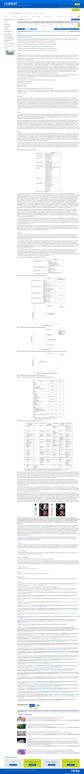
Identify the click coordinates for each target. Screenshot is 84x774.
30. (17, 688)
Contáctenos (6, 29)
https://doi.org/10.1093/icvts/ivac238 (39, 667)
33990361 (50, 663)
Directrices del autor (8, 35)
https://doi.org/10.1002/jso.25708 (33, 585)
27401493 (19, 675)
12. (17, 619)
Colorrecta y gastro (36, 16)
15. (17, 633)
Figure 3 (44, 222)
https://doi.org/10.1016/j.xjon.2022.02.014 (68, 601)
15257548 (60, 686)
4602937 (22, 697)
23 (77, 499)
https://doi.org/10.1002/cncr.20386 (38, 590)
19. (17, 648)
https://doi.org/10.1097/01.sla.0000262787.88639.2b (45, 634)
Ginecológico (70, 16)
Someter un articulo (8, 33)
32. (17, 694)
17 (77, 492)
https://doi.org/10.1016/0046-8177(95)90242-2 (63, 678)
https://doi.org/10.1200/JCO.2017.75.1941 (25, 625)
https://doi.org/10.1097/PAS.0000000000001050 (46, 700)
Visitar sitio (32, 764)
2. (17, 586)
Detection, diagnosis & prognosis (56, 710)
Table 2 (27, 204)
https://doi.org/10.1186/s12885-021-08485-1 (48, 670)
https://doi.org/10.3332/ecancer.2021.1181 (50, 727)
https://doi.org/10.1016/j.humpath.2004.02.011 (45, 686)
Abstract (70, 31)
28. (17, 681)
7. (17, 601)
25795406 (29, 646)
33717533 (74, 620)
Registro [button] (77, 4)
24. (17, 665)
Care (42, 710)
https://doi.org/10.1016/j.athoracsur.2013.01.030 (67, 613)
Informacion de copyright (9, 38)
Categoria (23, 24)
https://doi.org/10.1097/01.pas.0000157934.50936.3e (48, 689)
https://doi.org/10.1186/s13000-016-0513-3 (67, 673)
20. (17, 651)
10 (48, 255)
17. (17, 640)
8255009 (71, 670)
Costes (5, 22)
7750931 (19, 679)
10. (17, 613)
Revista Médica (16, 13)
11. (17, 616)
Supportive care (73, 710)
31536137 (45, 585)
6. (17, 598)
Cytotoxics (63, 710)
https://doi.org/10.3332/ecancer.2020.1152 (50, 734)
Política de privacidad (32, 770)
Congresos (36, 13)
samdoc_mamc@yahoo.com (25, 83)
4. (17, 592)
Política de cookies (17, 770)
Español (78, 0)
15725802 (22, 611)
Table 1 (18, 148)
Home (6, 13)
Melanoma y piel (48, 16)
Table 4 (34, 226)
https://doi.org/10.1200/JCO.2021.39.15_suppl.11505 (63, 657)
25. (17, 668)
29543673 (61, 700)
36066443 (52, 667)
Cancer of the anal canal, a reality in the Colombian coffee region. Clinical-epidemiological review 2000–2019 (49, 724)
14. (17, 627)
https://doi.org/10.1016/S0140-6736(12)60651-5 (53, 649)
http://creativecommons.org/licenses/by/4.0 (29, 91)
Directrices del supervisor (9, 45)
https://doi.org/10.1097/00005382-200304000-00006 (39, 682)
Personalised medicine (37, 710)
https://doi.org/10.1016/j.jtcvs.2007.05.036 (30, 606)
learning (26, 13)
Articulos (37, 21)
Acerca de (42, 13)
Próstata (14, 16)
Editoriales (48, 21)
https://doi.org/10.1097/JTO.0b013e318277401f (35, 596)
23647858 (22, 614)
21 (75, 495)
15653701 (59, 638)
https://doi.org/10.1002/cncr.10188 (72, 598)
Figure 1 (57, 219)
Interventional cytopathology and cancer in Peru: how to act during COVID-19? (47, 731)
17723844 (44, 606)
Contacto (6, 770)
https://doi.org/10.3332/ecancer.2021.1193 (50, 720)
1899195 (68, 634)
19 (61, 495)
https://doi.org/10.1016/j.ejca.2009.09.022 (25, 631)
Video (22, 13)
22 (45, 497)
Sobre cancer (51, 764)
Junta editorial (7, 24)
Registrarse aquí (13, 764)
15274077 (51, 590)
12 (74, 479)
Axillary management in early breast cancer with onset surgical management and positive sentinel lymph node (47, 717)
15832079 (64, 689)
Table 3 (54, 213)
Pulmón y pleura (24, 16)
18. (17, 643)
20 (68, 495)
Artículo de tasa (64, 29)
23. (17, 662)
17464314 (70, 692)
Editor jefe (6, 27)
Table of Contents (21, 29)
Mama (6, 16)
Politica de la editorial (8, 37)
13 (26, 488)
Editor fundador (7, 26)
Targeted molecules (20, 711)
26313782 (76, 695)
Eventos (31, 13)
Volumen (61, 24)
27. (17, 676)
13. (17, 624)
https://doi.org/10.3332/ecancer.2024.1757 (24, 31)
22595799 (68, 649)
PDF (79, 31)
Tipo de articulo (48, 24)
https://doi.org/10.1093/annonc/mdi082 (46, 638)
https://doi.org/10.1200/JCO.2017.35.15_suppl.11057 (49, 660)
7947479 (22, 622)
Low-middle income (47, 710)
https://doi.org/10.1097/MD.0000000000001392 (61, 695)
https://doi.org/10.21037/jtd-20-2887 (61, 620)
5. (17, 595)
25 (24, 526)
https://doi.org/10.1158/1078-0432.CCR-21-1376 (35, 663)
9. (17, 608)
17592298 (61, 634)
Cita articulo (57, 29)
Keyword (72, 24)
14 (75, 492)
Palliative (31, 710)
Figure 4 (43, 498)
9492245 (60, 667)
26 (40, 526)
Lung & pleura (23, 710)
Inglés (74, 0)
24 (66, 525)
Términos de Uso (24, 770)
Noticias (10, 13)
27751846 (19, 654)
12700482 (55, 682)
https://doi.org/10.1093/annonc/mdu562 (58, 641)
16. (17, 636)
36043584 (26, 617)
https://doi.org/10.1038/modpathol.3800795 (56, 692)
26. (17, 672)
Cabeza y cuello (60, 16)
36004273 (22, 603)
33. (17, 699)
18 (55, 495)
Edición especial (59, 21)
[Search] (79, 13)
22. (17, 659)
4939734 (27, 675)
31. (17, 691)
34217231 (63, 670)
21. (17, 655)
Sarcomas (27, 710)
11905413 (22, 600)
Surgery (77, 710)
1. (17, 583)
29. (17, 684)
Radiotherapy (68, 710)
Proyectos (11, 770)
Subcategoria (36, 24)
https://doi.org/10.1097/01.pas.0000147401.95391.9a (68, 609)
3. (17, 588)
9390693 (30, 603)
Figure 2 (72, 220)
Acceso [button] (71, 4)
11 (26, 473)
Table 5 (30, 238)
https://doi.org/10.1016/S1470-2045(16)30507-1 (66, 652)
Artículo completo (75, 31)
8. (17, 605)
